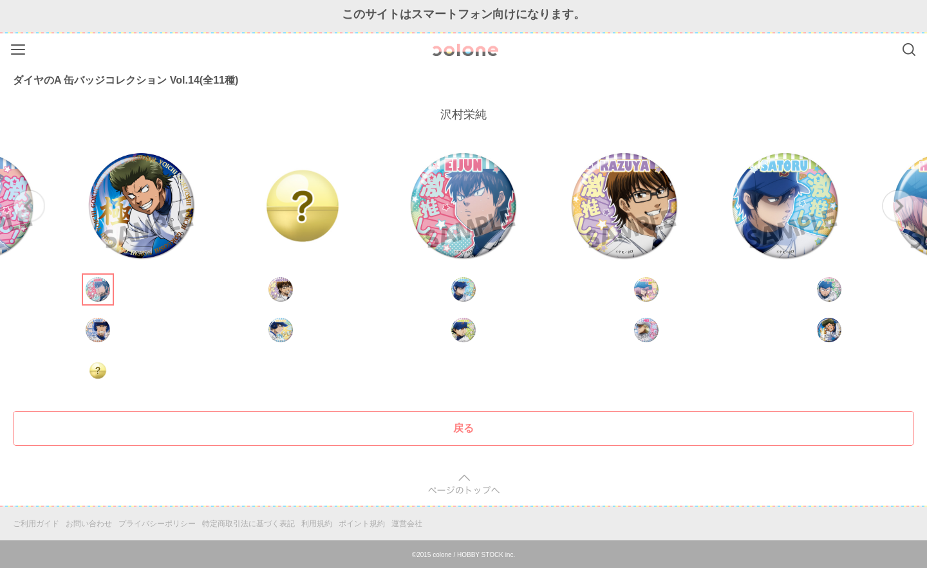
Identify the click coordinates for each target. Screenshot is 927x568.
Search (909, 49)
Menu (19, 47)
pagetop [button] (464, 485)
